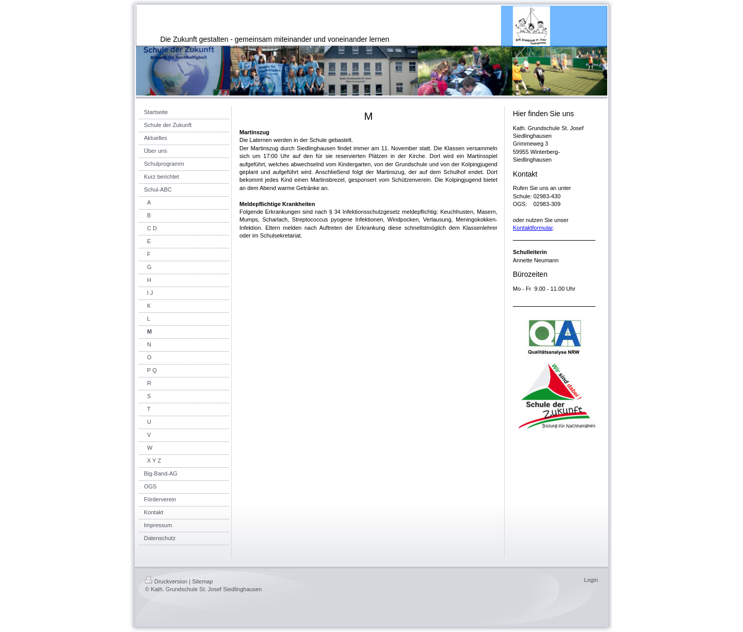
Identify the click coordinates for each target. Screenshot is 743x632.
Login (591, 580)
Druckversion (166, 581)
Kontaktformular (533, 228)
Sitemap (202, 581)
